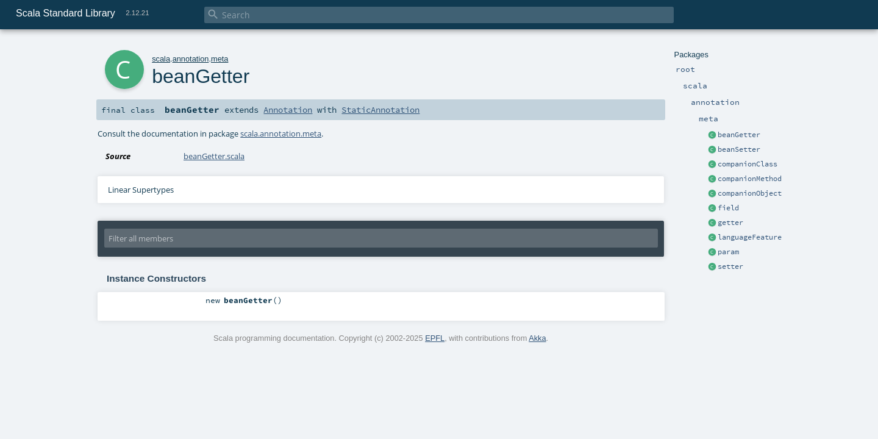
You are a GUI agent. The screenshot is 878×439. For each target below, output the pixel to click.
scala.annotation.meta (280, 133)
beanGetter (739, 134)
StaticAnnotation (380, 109)
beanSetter (739, 149)
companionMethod (750, 178)
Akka (537, 338)
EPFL (434, 338)
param (728, 252)
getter (730, 222)
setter (730, 266)
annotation (191, 58)
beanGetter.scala (214, 156)
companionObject (750, 193)
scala (161, 58)
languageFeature (750, 237)
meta (219, 58)
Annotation (287, 109)
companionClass (747, 164)
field (728, 208)
